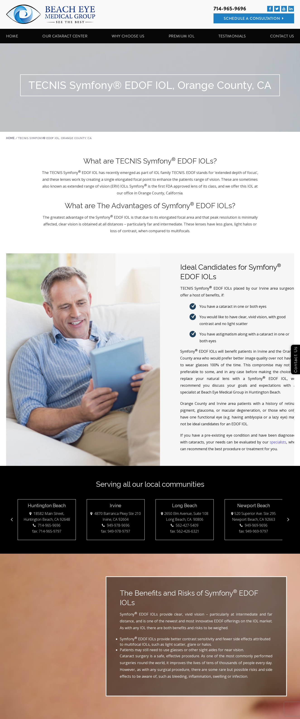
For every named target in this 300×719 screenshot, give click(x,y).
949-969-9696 (253, 525)
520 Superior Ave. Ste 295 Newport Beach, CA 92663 (253, 516)
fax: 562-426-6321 (184, 531)
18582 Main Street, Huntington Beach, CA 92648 (46, 516)
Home (10, 138)
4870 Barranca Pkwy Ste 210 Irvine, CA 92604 (115, 516)
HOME (12, 36)
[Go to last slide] (12, 520)
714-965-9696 (230, 9)
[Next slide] (288, 520)
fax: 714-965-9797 (46, 531)
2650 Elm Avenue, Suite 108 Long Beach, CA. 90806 (184, 516)
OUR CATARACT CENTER (64, 36)
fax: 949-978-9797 (115, 531)
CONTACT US (282, 36)
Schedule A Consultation (254, 18)
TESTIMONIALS (232, 36)
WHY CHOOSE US (128, 36)
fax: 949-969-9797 (253, 531)
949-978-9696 (115, 525)
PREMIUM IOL (181, 36)
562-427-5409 (184, 525)
